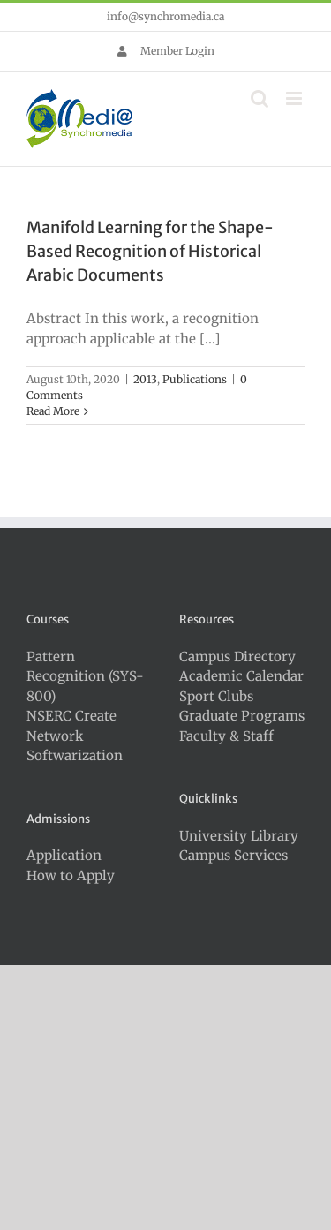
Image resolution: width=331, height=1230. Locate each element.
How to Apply (70, 875)
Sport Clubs (216, 696)
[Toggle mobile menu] (295, 98)
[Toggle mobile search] (259, 98)
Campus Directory (237, 656)
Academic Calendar (241, 676)
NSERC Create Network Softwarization (74, 735)
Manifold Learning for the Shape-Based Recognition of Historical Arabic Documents (150, 251)
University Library (238, 835)
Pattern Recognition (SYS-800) (85, 676)
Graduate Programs (242, 715)
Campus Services (233, 855)
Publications (194, 379)
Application (64, 855)
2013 (145, 379)
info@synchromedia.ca (165, 16)
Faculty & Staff (226, 736)
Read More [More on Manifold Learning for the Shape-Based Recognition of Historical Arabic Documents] (52, 411)
